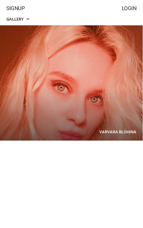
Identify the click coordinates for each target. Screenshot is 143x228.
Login (129, 8)
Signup (15, 8)
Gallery (17, 19)
